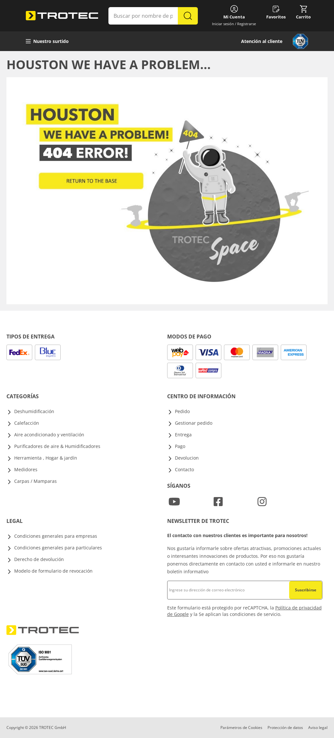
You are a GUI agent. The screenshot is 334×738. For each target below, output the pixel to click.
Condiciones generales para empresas (55, 536)
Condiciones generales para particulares (58, 548)
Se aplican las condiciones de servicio (239, 614)
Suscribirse (305, 590)
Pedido (182, 411)
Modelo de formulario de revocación (53, 571)
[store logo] (62, 16)
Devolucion (187, 458)
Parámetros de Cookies (241, 727)
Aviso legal (318, 727)
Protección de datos (285, 727)
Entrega (183, 434)
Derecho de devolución (39, 559)
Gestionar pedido (193, 423)
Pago (180, 446)
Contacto (184, 469)
